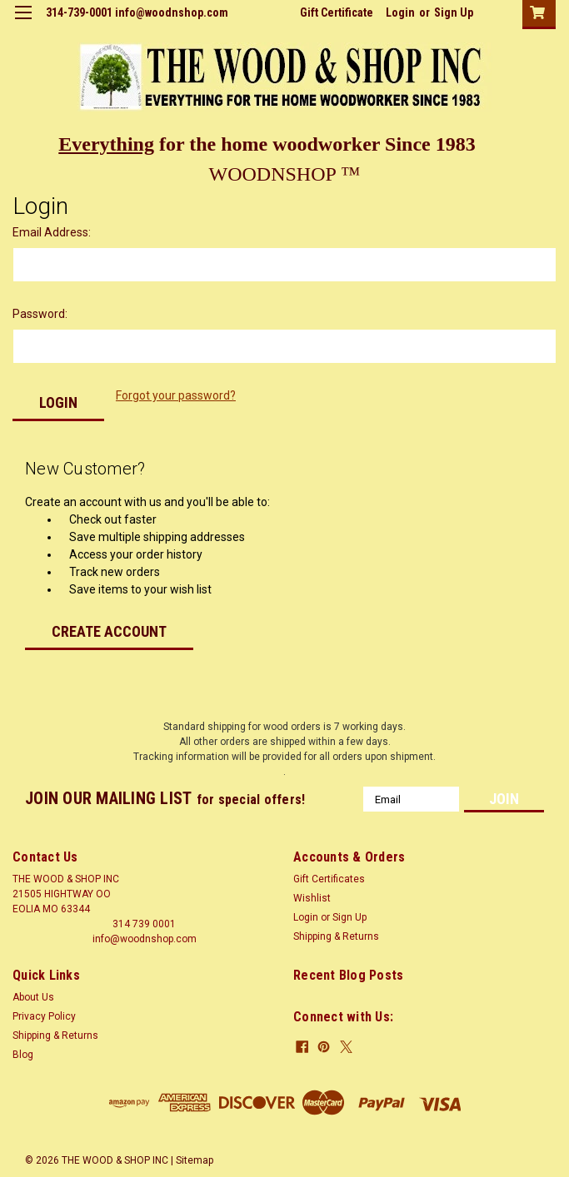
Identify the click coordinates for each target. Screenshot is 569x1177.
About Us (33, 997)
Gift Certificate (336, 12)
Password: (39, 313)
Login (400, 12)
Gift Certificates (329, 879)
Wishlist (312, 898)
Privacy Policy (44, 1016)
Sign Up (453, 12)
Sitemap (194, 1160)
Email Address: (51, 232)
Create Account (109, 631)
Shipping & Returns (336, 936)
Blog (22, 1054)
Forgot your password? (176, 395)
